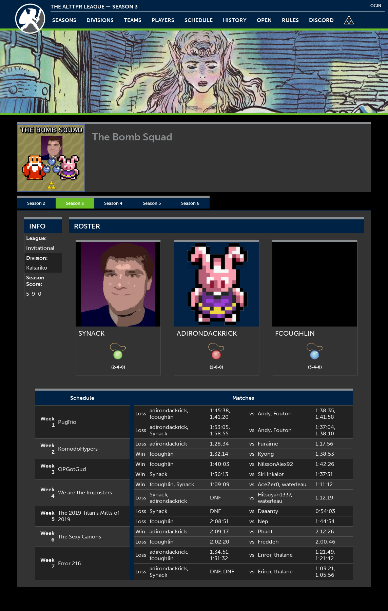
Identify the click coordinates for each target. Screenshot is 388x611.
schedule (199, 20)
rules (290, 20)
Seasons (64, 20)
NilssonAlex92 (275, 464)
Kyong (266, 454)
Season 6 (190, 203)
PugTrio (67, 422)
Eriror (264, 555)
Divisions (100, 20)
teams (132, 20)
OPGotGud (72, 469)
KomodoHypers (78, 449)
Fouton (282, 413)
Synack (158, 433)
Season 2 (36, 203)
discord (321, 20)
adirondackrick (168, 410)
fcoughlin (162, 417)
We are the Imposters (85, 492)
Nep (263, 521)
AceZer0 (268, 484)
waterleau (294, 484)
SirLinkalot (271, 474)
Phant (265, 531)
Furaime (268, 443)
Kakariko (36, 267)
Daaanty (268, 511)
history (235, 20)
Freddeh (268, 541)
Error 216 (69, 563)
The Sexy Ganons (79, 536)
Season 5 (152, 203)
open (264, 20)
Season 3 (75, 203)
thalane (283, 555)
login (374, 5)
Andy (264, 413)
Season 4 (113, 203)
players (163, 20)
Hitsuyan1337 (274, 494)
